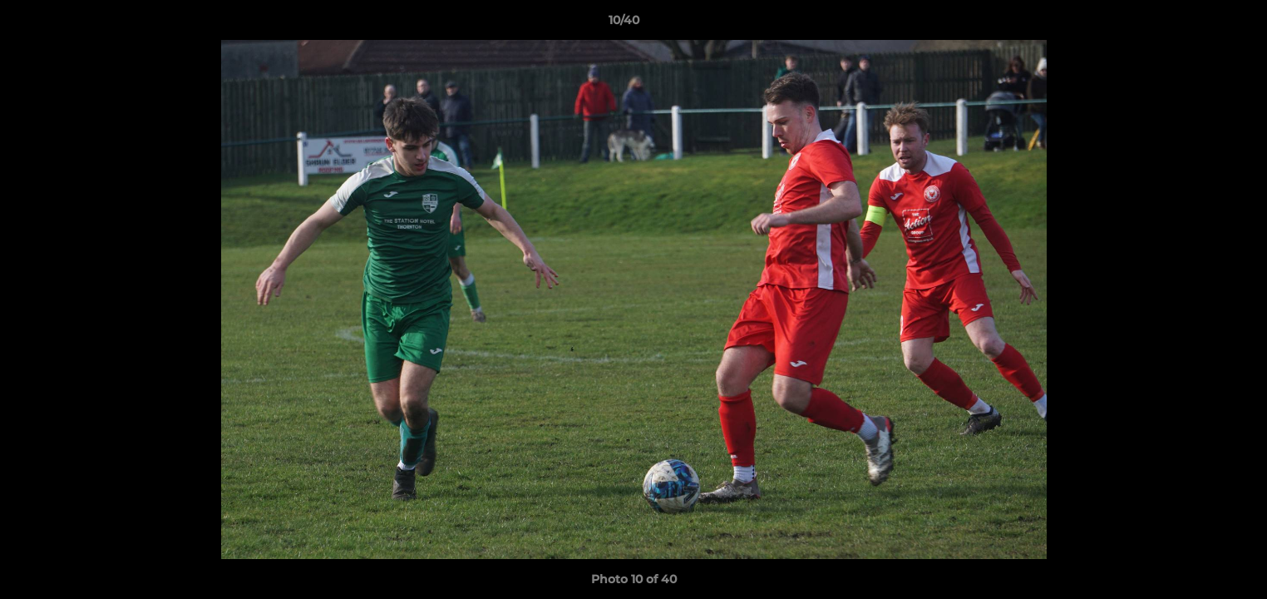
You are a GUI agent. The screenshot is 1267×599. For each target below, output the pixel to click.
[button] (1197, 24)
